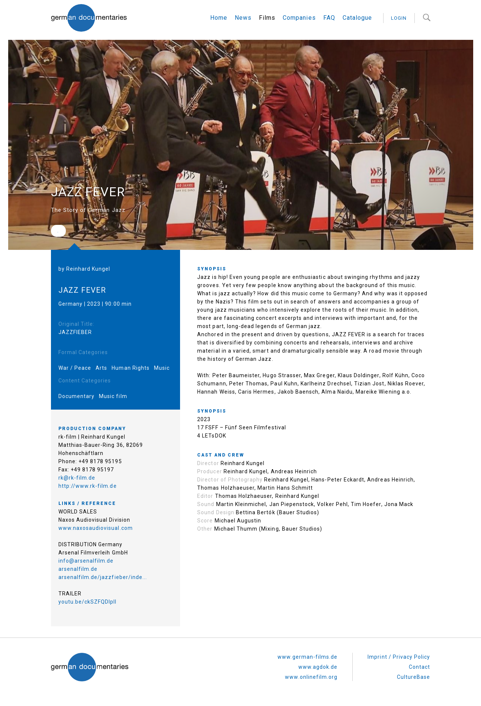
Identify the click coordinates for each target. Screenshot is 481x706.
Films (267, 17)
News (243, 17)
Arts (101, 367)
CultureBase (413, 676)
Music (162, 367)
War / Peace (75, 367)
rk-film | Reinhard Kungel (91, 436)
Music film (113, 395)
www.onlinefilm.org (311, 676)
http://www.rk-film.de (87, 485)
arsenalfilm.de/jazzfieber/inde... (102, 576)
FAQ (329, 17)
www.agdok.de (318, 666)
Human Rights (131, 367)
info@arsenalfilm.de (86, 560)
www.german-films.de (307, 656)
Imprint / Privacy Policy (399, 656)
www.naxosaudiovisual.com (95, 527)
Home (218, 17)
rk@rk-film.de (77, 477)
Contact (419, 666)
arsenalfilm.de (78, 568)
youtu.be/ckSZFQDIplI (87, 601)
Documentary (76, 395)
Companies (299, 17)
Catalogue (357, 17)
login (399, 18)
